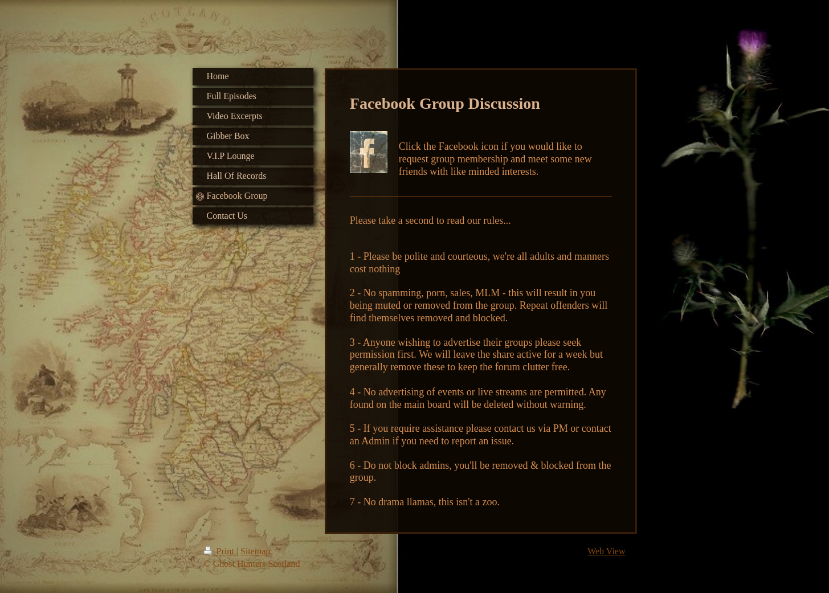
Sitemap (255, 551)
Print (220, 551)
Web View (606, 551)
